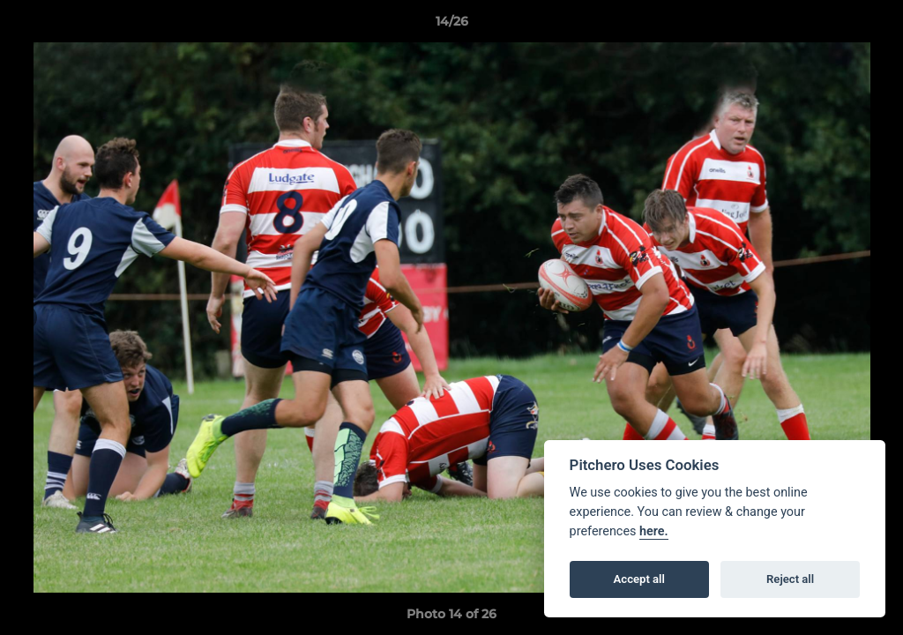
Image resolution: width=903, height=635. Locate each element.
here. (653, 531)
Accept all (639, 579)
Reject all (790, 579)
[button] (871, 26)
